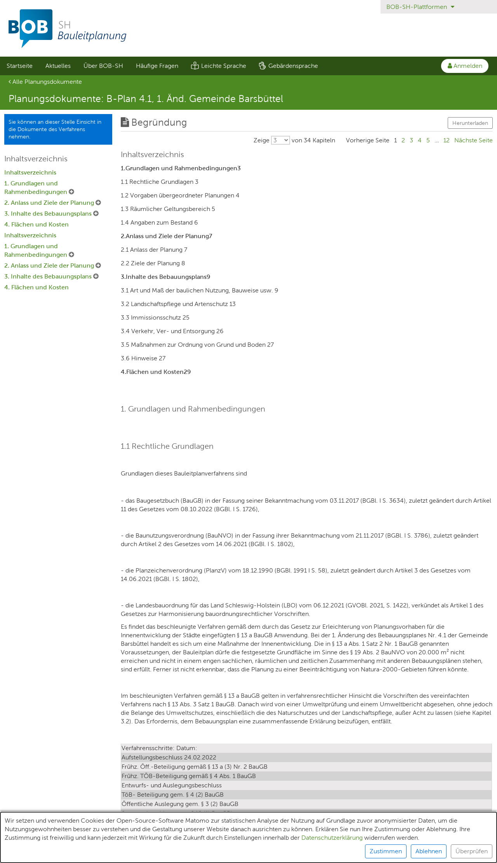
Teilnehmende (70, 853)
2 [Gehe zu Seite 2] (403, 140)
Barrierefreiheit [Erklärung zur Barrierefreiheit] (255, 853)
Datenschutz (159, 853)
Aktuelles (58, 65)
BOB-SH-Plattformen (420, 6)
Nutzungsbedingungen (320, 853)
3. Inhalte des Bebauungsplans (48, 213)
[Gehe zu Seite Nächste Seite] (473, 140)
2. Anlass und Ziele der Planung (50, 202)
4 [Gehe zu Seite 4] (420, 140)
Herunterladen (470, 123)
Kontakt (375, 853)
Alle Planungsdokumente (45, 81)
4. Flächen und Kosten (36, 224)
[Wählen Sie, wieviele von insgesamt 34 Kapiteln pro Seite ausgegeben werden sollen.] (294, 140)
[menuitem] (19, 66)
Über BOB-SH (103, 65)
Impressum (205, 853)
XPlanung (116, 853)
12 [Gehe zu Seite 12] (446, 140)
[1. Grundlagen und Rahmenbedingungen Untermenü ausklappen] (71, 192)
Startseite (20, 65)
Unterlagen (22, 853)
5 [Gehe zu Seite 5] (428, 140)
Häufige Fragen (157, 65)
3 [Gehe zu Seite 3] (411, 140)
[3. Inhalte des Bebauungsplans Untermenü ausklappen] (96, 213)
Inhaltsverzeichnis (30, 172)
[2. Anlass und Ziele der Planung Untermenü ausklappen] (98, 203)
